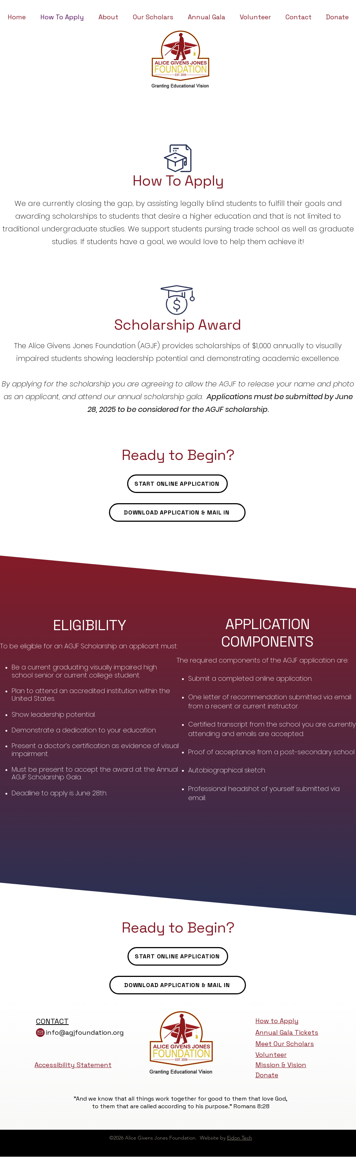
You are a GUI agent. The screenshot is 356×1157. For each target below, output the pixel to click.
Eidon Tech (239, 1137)
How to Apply (277, 1021)
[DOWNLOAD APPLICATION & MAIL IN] (177, 512)
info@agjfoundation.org (85, 1032)
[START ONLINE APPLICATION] (177, 483)
